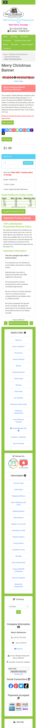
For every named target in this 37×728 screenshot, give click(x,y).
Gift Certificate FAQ (18, 563)
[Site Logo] (18, 12)
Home (5, 37)
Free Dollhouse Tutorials (18, 421)
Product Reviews (18, 359)
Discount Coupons (18, 578)
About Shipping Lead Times (18, 503)
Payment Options (18, 537)
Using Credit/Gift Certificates (18, 570)
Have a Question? (27, 44)
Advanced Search (18, 372)
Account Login (18, 483)
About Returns (18, 518)
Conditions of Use (18, 550)
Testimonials (18, 379)
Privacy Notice (18, 543)
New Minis (24, 37)
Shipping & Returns (18, 496)
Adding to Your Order (18, 524)
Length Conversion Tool (13, 211)
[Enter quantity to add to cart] (13, 163)
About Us (18, 340)
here (11, 247)
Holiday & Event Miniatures (18, 54)
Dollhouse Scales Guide (22, 40)
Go (18, 612)
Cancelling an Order (18, 530)
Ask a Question (7, 122)
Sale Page (13, 37)
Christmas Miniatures (12, 57)
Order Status (18, 490)
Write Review (6, 139)
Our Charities (18, 398)
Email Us (18, 649)
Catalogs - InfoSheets (18, 437)
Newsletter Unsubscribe (18, 585)
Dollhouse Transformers (18, 412)
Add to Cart (28, 163)
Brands (5, 44)
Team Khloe (18, 391)
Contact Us (7, 48)
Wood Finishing (18, 443)
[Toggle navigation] (5, 2)
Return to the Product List (18, 323)
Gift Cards (14, 44)
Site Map (18, 556)
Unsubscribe (18, 674)
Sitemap (18, 385)
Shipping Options (18, 511)
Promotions (7, 40)
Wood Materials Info (18, 429)
